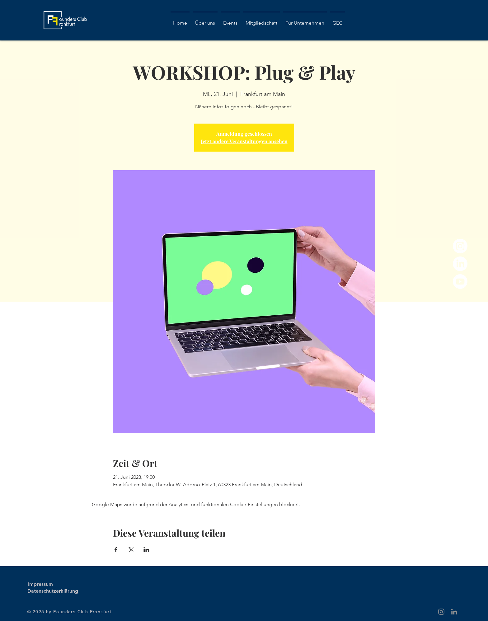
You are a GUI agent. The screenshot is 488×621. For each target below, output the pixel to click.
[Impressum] (40, 584)
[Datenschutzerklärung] (52, 591)
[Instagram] (460, 246)
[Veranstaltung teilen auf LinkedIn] (146, 549)
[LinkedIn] (460, 263)
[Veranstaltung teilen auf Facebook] (116, 549)
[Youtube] (460, 281)
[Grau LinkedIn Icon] (454, 612)
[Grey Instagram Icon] (441, 612)
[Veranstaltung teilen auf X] (131, 549)
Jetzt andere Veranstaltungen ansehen (244, 141)
